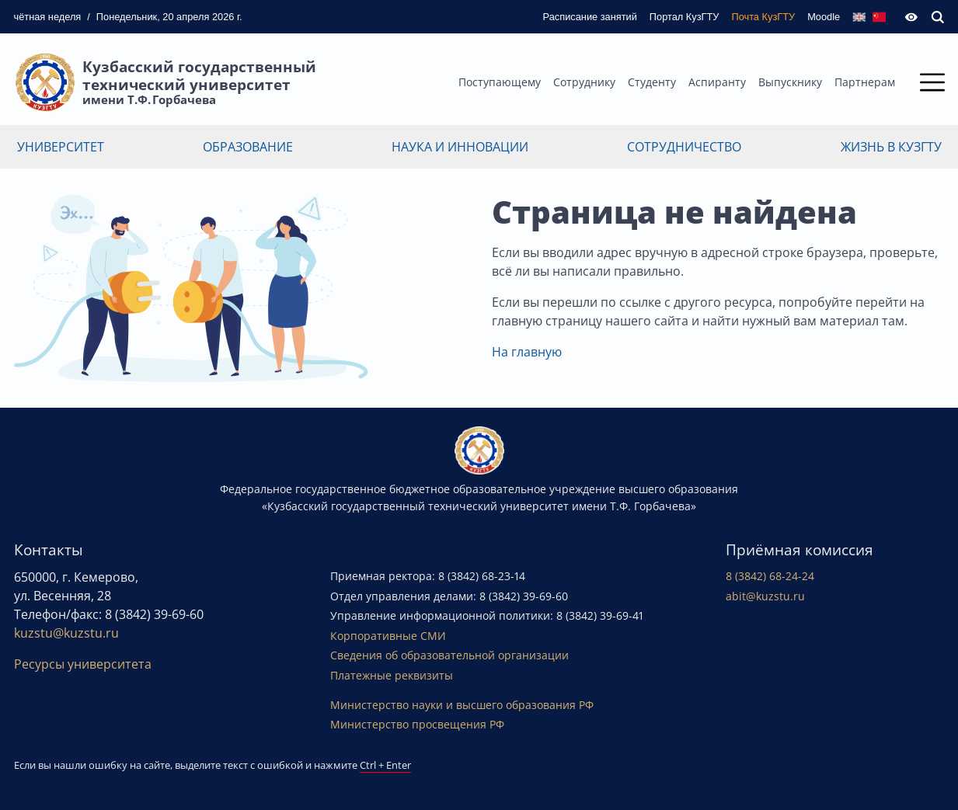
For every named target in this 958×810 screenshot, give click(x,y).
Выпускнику (790, 82)
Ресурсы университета (83, 664)
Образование (248, 146)
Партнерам (864, 82)
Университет (60, 146)
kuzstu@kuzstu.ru (66, 632)
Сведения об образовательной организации (449, 655)
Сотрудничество (684, 146)
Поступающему (499, 82)
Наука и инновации (460, 146)
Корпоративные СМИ (388, 635)
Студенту (652, 82)
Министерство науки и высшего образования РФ (462, 704)
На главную (527, 351)
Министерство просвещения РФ (417, 724)
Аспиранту (717, 82)
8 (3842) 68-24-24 (770, 575)
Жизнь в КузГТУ (891, 146)
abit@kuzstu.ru (765, 596)
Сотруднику (584, 82)
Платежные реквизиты (391, 675)
